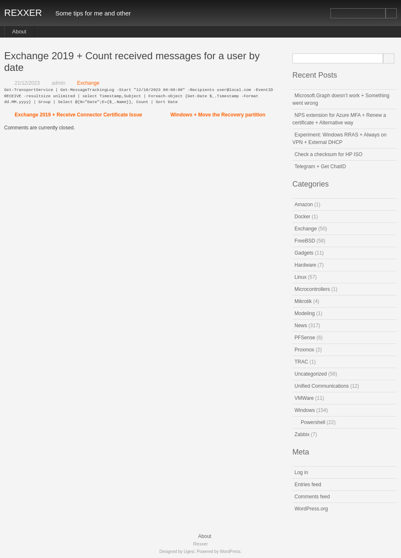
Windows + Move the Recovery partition (217, 115)
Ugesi (189, 551)
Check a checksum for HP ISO (328, 154)
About (19, 31)
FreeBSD (304, 241)
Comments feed (312, 497)
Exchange (88, 83)
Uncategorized (310, 374)
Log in (301, 472)
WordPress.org (311, 509)
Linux (300, 277)
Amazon (303, 204)
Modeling (304, 313)
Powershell (313, 422)
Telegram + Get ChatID (320, 166)
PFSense (304, 338)
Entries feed (307, 484)
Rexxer (23, 13)
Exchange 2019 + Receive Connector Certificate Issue (78, 115)
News (300, 325)
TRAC (301, 362)
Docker (302, 217)
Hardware (305, 265)
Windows (304, 410)
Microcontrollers (312, 289)
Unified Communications (321, 386)
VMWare (304, 398)
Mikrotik (303, 301)
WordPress (230, 551)
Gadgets (303, 253)
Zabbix (302, 434)
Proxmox (304, 350)
